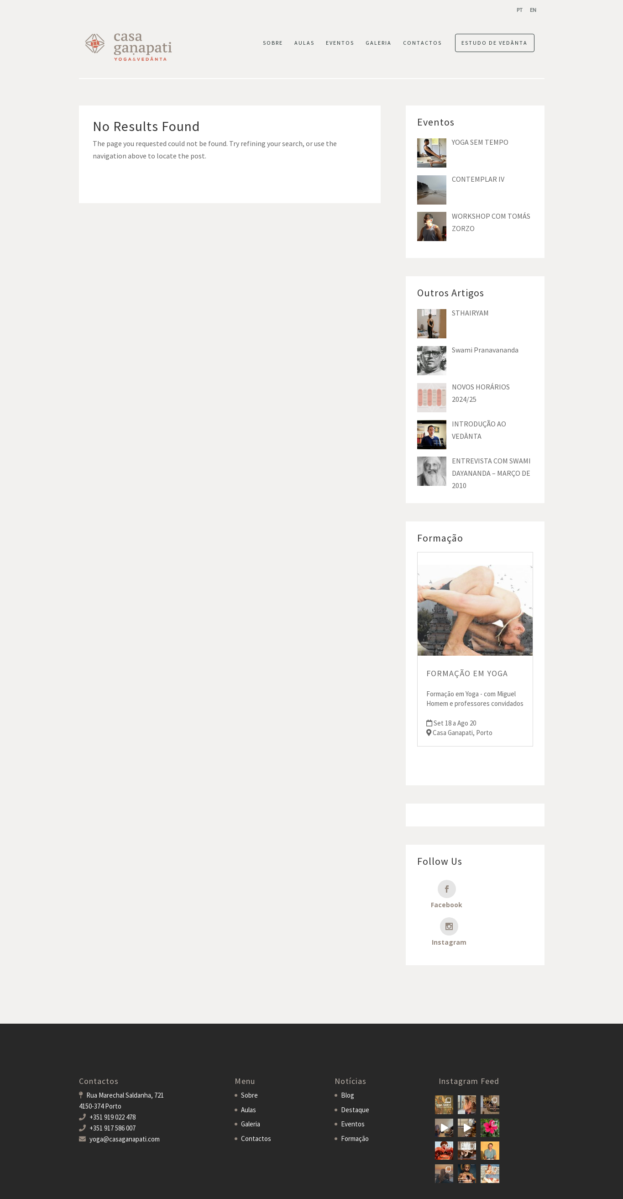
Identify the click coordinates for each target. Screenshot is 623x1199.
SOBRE (273, 43)
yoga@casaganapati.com (124, 1101)
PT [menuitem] (520, 9)
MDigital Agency (201, 1186)
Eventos (353, 1086)
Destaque (355, 1072)
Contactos (256, 1101)
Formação (355, 1101)
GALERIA (379, 43)
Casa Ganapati (99, 1186)
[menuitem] (519, 10)
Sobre (249, 1057)
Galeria (250, 1086)
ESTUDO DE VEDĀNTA (494, 42)
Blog (347, 1057)
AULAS (304, 43)
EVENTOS (340, 43)
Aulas (248, 1072)
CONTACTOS (422, 43)
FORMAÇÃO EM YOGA (467, 673)
